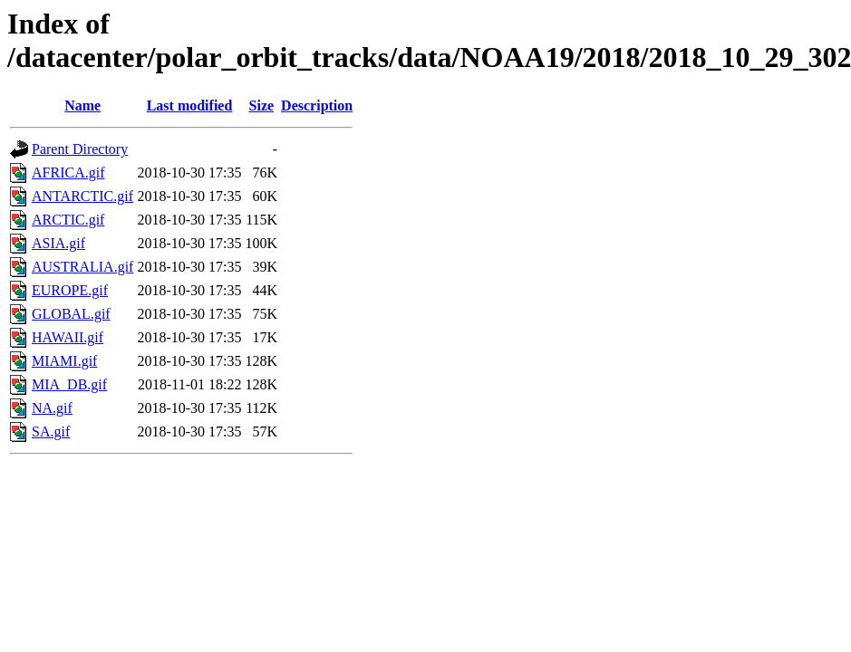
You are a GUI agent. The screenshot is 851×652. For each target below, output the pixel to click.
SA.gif (51, 431)
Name (82, 105)
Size (262, 105)
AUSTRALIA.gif (82, 266)
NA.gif (52, 408)
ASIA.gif (58, 243)
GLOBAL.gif (71, 313)
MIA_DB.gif (69, 384)
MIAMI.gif (64, 361)
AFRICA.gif (68, 172)
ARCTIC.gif (68, 219)
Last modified (190, 105)
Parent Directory (80, 149)
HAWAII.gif (67, 337)
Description (317, 105)
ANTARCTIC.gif (82, 196)
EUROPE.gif (70, 290)
